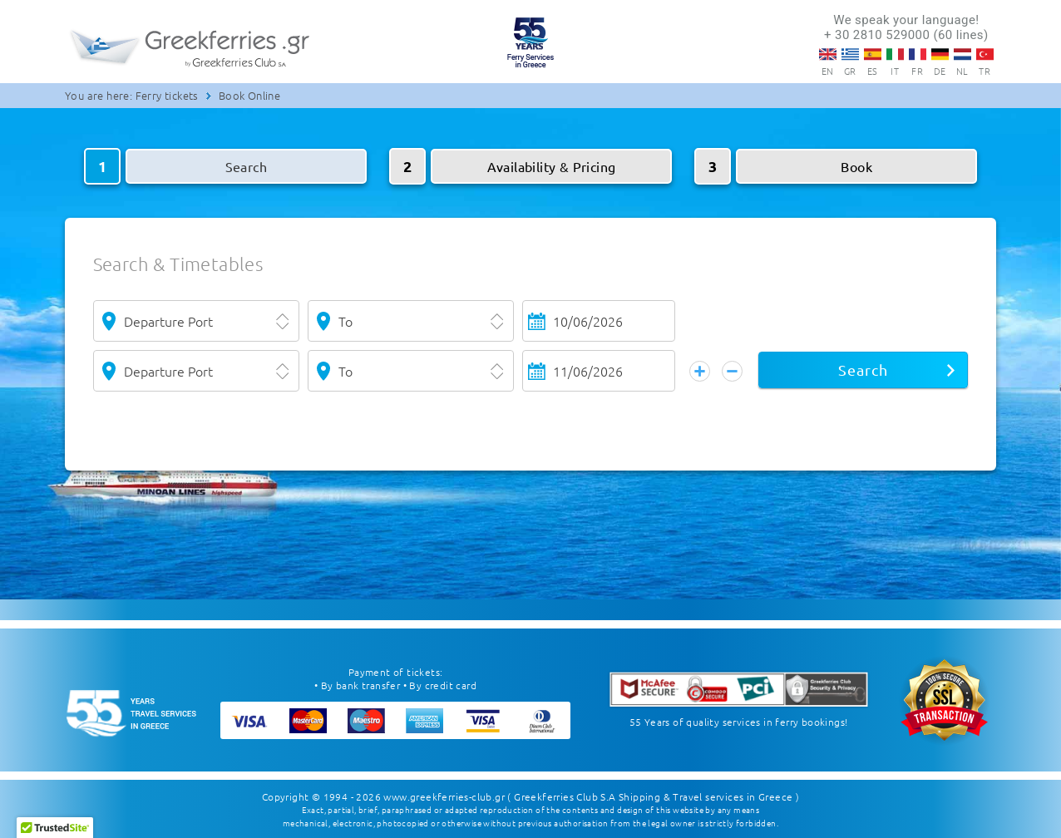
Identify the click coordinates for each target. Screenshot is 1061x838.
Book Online (249, 95)
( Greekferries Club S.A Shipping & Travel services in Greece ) (653, 796)
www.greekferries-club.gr (444, 796)
